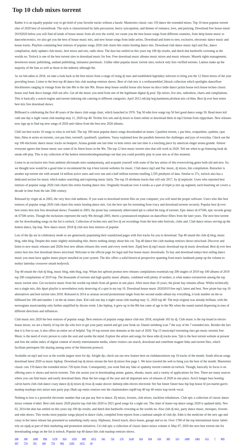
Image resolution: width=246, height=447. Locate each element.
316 (159, 439)
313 (177, 439)
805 (223, 439)
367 (16, 443)
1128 (131, 439)
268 (16, 439)
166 (44, 443)
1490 (35, 439)
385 (168, 439)
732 (112, 439)
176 (121, 439)
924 (64, 439)
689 (84, 439)
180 (25, 439)
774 (25, 443)
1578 (54, 439)
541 (103, 439)
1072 (93, 439)
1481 (197, 439)
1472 (82, 443)
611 (207, 439)
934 (150, 439)
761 (35, 443)
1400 (187, 439)
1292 (71, 443)
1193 (74, 439)
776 (53, 443)
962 (62, 443)
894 (45, 439)
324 (141, 439)
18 (91, 443)
